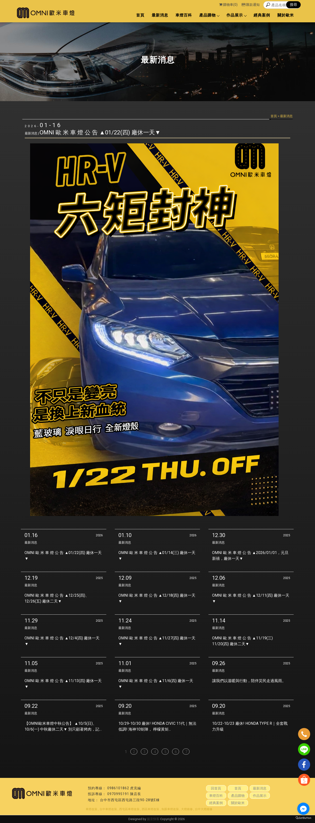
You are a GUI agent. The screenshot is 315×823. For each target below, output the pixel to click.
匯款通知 (251, 5)
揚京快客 (153, 819)
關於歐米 (285, 15)
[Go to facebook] (303, 809)
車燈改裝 (91, 809)
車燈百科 (183, 15)
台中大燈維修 (203, 809)
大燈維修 (187, 809)
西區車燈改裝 (150, 809)
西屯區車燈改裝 (129, 809)
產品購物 (209, 15)
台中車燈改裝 (108, 809)
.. (186, 819)
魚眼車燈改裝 (170, 809)
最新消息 (160, 15)
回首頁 (216, 788)
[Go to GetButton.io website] (303, 818)
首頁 (140, 15)
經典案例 (262, 15)
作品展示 (236, 15)
